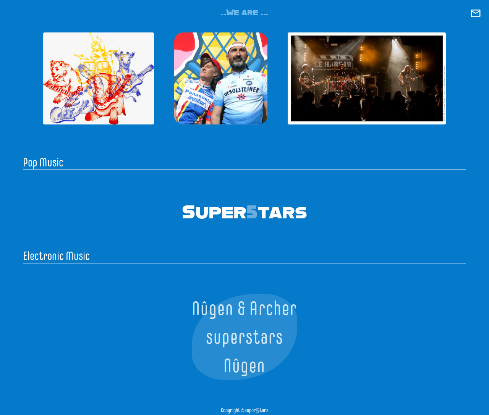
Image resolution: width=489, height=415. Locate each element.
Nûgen (244, 365)
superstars (244, 336)
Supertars (244, 211)
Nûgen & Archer (244, 308)
